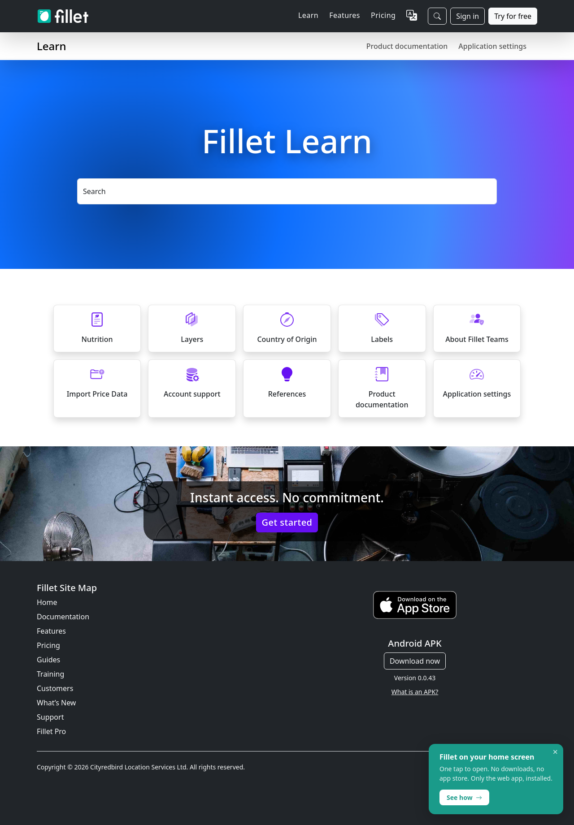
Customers (55, 688)
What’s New (56, 703)
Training (50, 674)
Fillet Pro (51, 731)
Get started (287, 522)
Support (50, 717)
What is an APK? (414, 691)
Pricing (383, 15)
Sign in (467, 16)
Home (47, 602)
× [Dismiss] (555, 751)
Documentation (63, 617)
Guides (48, 660)
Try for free (512, 16)
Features (51, 631)
